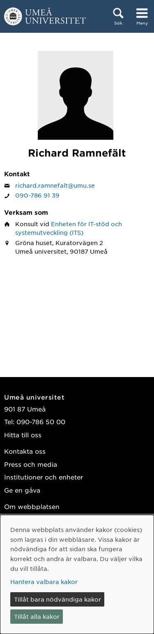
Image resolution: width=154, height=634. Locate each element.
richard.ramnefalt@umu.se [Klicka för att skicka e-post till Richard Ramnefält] (55, 185)
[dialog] (77, 574)
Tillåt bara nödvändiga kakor (57, 599)
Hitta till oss (22, 435)
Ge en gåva (22, 490)
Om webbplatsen (32, 506)
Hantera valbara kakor (44, 581)
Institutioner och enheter (43, 477)
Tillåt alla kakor (37, 616)
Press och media (30, 464)
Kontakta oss (25, 451)
